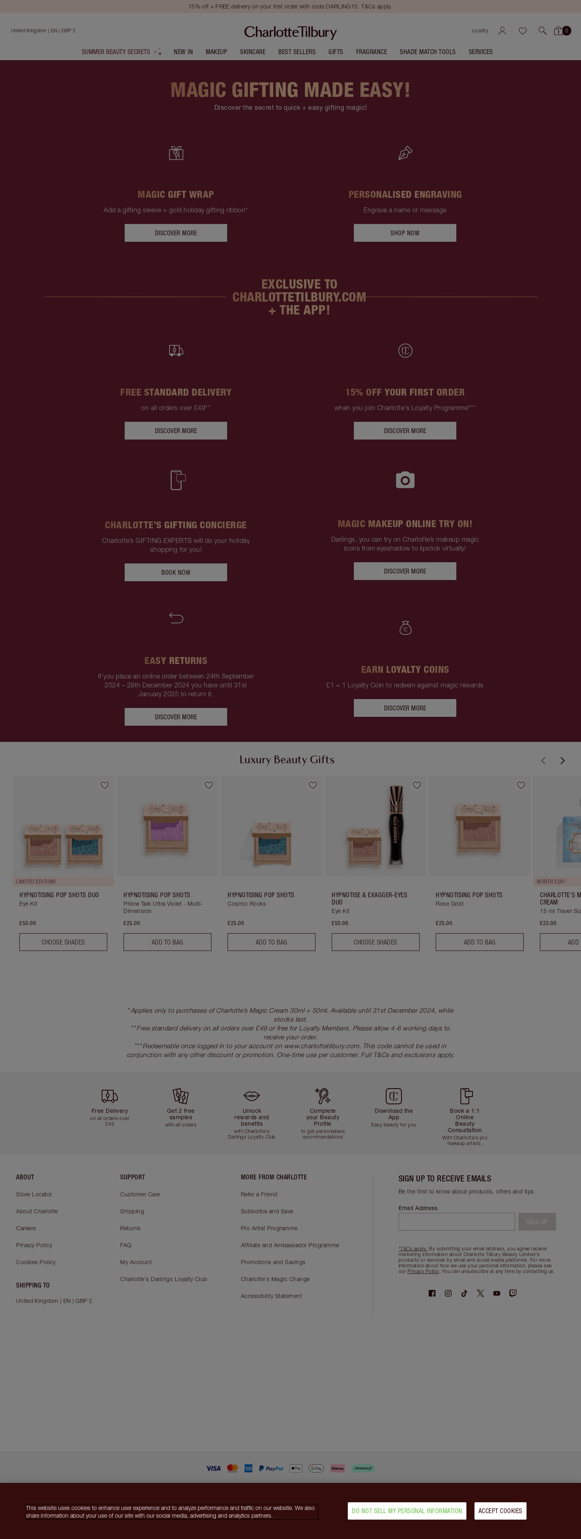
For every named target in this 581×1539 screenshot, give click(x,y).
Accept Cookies (500, 1510)
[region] (290, 1511)
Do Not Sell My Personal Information (407, 1510)
